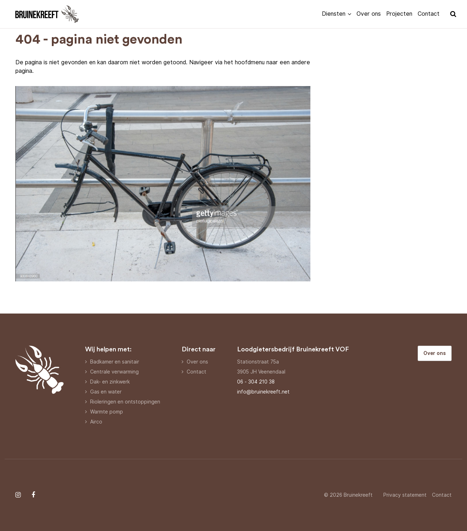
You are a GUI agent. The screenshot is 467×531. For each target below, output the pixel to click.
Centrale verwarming (114, 372)
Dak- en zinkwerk (110, 382)
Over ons (369, 13)
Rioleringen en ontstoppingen (125, 402)
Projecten (399, 13)
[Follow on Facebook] (33, 495)
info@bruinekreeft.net (263, 392)
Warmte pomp (106, 412)
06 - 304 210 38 (256, 382)
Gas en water (106, 392)
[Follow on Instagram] (18, 495)
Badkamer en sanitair (114, 362)
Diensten (333, 13)
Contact (428, 13)
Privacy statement (405, 495)
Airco (96, 422)
